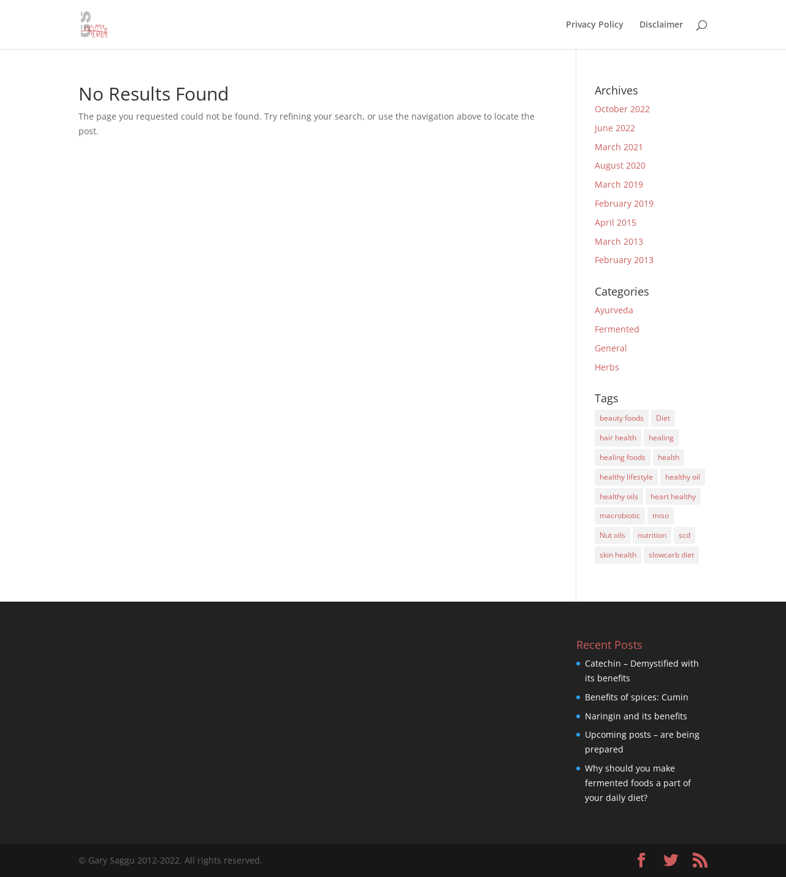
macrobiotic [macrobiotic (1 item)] (620, 515)
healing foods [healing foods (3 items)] (623, 457)
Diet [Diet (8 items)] (663, 418)
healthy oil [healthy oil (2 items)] (682, 477)
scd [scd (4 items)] (684, 535)
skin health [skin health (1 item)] (618, 555)
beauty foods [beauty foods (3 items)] (622, 418)
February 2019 (624, 203)
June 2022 (615, 128)
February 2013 (624, 260)
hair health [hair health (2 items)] (618, 437)
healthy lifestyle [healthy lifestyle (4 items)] (626, 477)
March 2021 (619, 147)
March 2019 (619, 184)
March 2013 (619, 241)
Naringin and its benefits (636, 716)
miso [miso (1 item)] (660, 515)
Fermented (617, 329)
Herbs (607, 367)
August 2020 (620, 165)
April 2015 (615, 222)
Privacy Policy (595, 25)
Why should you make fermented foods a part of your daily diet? (638, 782)
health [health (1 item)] (668, 457)
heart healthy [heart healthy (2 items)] (673, 496)
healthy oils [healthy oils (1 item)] (619, 496)
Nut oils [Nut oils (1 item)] (612, 535)
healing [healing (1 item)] (661, 437)
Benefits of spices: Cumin (637, 697)
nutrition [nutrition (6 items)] (652, 535)
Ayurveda (614, 310)
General (611, 348)
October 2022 (622, 109)
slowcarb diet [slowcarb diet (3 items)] (671, 555)
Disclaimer (661, 25)
